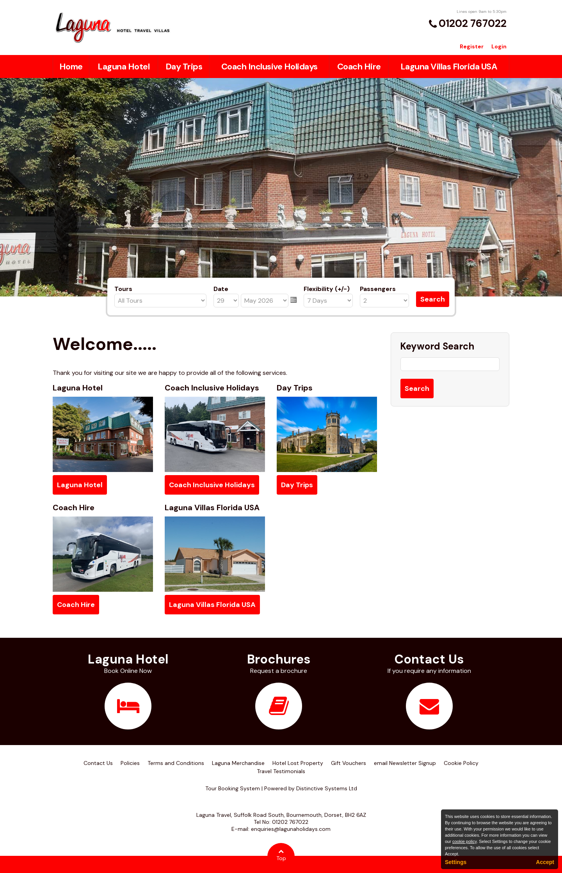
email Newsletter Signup (405, 763)
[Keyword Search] (450, 364)
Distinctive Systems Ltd (326, 788)
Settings (455, 862)
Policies (130, 763)
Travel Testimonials (281, 771)
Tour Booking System (232, 788)
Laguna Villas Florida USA (449, 66)
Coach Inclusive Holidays (269, 66)
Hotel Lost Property (297, 763)
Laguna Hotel (123, 66)
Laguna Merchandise (238, 763)
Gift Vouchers (348, 763)
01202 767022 (473, 23)
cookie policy (464, 841)
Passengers (378, 289)
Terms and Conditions (176, 763)
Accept (545, 862)
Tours (123, 289)
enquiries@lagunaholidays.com (291, 828)
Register (472, 46)
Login (499, 46)
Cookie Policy (461, 763)
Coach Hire (359, 66)
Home (71, 66)
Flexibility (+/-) (327, 289)
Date (220, 289)
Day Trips (184, 66)
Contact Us (98, 763)
